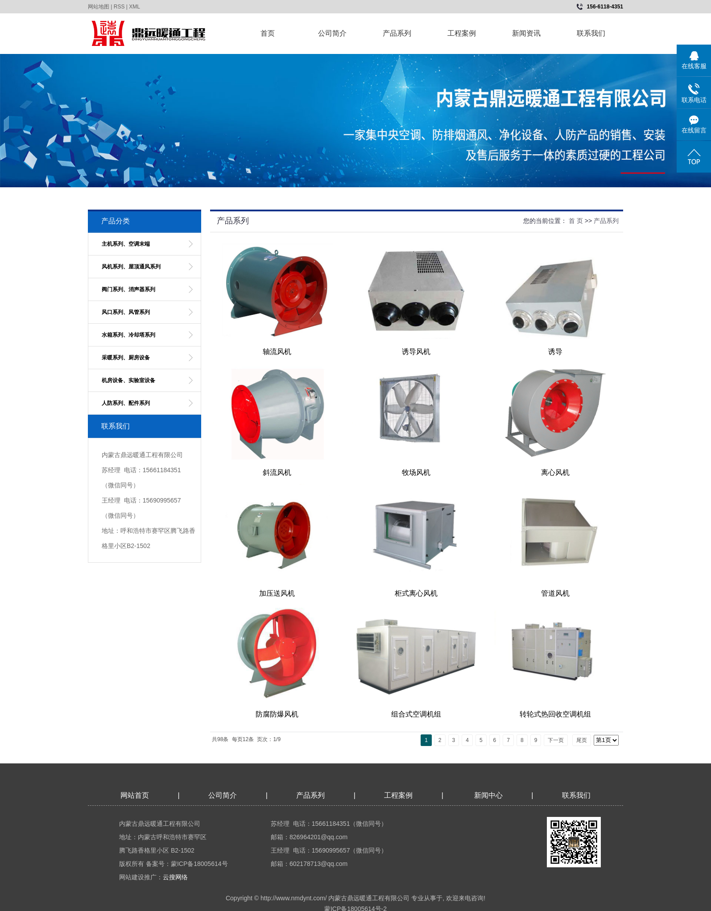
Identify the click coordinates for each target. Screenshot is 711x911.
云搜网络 (175, 877)
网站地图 (98, 7)
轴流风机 (277, 351)
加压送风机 (277, 593)
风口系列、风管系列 (126, 312)
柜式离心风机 (416, 593)
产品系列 (397, 33)
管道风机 (555, 593)
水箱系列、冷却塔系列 (128, 335)
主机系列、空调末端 (126, 244)
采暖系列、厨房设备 (126, 358)
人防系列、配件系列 (126, 403)
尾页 (581, 740)
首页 (267, 33)
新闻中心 (488, 795)
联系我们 (591, 33)
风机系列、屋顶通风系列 (131, 267)
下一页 (556, 740)
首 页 (576, 220)
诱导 (555, 351)
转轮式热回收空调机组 (555, 714)
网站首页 (134, 795)
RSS (119, 7)
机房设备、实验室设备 (128, 380)
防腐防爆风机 (277, 714)
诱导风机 (416, 351)
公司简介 (332, 33)
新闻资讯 (526, 33)
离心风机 (555, 472)
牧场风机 (416, 472)
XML (134, 7)
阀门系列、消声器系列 (128, 289)
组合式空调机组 (416, 714)
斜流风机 (277, 472)
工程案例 (461, 33)
